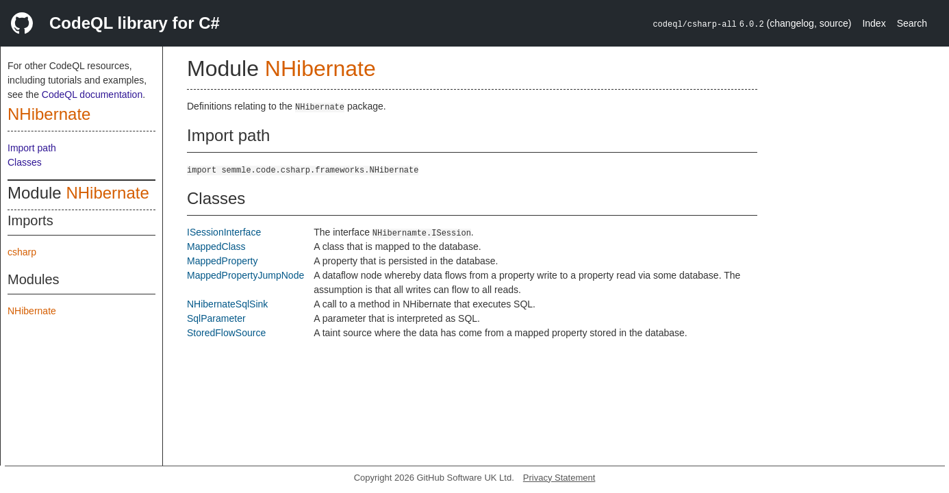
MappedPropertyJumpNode (245, 275)
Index (873, 23)
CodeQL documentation (92, 94)
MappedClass (216, 246)
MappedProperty (222, 260)
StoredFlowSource (226, 332)
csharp (22, 251)
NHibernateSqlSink (227, 304)
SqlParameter (216, 318)
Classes (25, 162)
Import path (32, 147)
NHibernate (49, 114)
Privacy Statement (559, 477)
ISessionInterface (224, 232)
